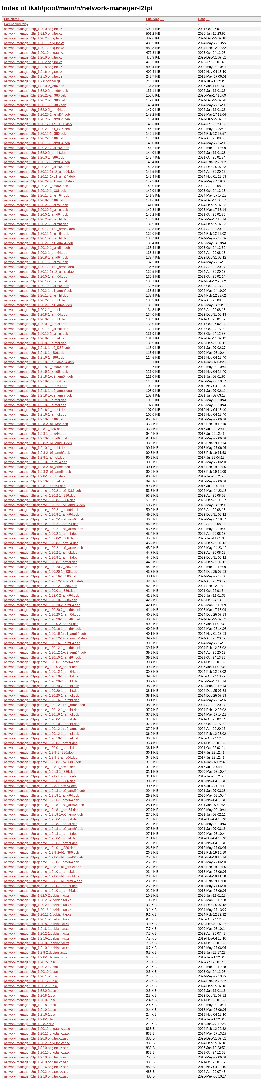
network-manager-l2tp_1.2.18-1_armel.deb (35, 405)
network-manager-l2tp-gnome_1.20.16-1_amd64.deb (42, 628)
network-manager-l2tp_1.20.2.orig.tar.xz (33, 62)
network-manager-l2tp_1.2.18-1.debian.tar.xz (36, 928)
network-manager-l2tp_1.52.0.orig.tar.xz (33, 33)
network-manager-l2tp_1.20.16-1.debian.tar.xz (37, 910)
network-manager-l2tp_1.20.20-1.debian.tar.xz (37, 905)
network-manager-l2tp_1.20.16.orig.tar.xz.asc (37, 1033)
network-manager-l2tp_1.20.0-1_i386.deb (34, 157)
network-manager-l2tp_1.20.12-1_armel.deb (36, 281)
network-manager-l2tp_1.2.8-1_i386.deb (33, 429)
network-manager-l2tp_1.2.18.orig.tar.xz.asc (36, 1076)
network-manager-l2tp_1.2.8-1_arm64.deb (35, 486)
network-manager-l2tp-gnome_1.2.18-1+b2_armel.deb (43, 814)
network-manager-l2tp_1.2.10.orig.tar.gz (33, 76)
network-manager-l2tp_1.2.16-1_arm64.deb (35, 386)
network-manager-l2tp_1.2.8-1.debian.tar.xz (36, 957)
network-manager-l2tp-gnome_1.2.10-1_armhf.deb (40, 886)
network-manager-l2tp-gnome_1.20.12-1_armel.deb (41, 733)
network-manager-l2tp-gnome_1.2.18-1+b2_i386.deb (42, 762)
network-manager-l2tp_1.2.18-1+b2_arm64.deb (38, 376)
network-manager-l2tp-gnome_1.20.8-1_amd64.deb (41, 514)
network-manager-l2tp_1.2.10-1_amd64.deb (36, 438)
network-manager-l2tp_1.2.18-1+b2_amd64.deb (39, 362)
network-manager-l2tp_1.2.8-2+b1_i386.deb (36, 424)
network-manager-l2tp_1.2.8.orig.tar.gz (32, 81)
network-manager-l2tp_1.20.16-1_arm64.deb (36, 195)
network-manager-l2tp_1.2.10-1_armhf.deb (35, 448)
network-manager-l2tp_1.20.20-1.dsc (31, 986)
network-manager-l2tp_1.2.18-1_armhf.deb (35, 400)
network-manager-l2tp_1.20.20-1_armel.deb (36, 205)
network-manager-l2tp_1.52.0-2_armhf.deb (35, 152)
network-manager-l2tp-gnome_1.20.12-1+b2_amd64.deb (45, 638)
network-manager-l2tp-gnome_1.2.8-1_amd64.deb (40, 757)
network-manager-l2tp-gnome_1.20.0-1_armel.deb (40, 748)
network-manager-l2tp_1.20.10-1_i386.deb (35, 190)
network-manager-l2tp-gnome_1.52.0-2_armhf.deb (40, 667)
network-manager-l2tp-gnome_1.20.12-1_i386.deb (40, 586)
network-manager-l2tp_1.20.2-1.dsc (30, 962)
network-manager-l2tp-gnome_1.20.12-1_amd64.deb (42, 648)
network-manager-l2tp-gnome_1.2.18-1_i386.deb (39, 771)
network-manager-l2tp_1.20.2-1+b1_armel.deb (38, 305)
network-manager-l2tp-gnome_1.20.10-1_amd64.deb (42, 657)
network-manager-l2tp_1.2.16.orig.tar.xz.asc (36, 1067)
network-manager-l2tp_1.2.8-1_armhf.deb (34, 476)
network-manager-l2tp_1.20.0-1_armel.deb (35, 324)
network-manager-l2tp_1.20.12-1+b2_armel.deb (39, 271)
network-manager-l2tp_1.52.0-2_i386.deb (34, 86)
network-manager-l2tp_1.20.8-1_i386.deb (34, 200)
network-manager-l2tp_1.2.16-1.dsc (30, 1014)
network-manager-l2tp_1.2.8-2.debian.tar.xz (36, 952)
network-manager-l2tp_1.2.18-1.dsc (30, 1005)
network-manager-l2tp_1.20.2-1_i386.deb (34, 138)
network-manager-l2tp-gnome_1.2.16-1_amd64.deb (41, 800)
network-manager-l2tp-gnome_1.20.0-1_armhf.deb (40, 743)
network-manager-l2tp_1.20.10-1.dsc (31, 971)
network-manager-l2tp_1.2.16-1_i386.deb (34, 357)
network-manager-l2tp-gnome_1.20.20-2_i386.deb (40, 567)
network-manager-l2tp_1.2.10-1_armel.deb (35, 481)
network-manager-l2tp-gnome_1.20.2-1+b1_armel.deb (43, 548)
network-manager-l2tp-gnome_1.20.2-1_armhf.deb (40, 533)
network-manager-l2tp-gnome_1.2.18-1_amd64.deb (41, 795)
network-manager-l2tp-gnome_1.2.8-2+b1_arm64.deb (43, 881)
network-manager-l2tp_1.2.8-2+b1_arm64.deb (37, 471)
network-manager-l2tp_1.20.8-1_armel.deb (35, 338)
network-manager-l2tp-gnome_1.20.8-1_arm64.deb (41, 543)
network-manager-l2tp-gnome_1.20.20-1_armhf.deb (41, 690)
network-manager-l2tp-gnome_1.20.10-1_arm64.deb (42, 676)
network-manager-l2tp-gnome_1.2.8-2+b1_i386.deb (41, 852)
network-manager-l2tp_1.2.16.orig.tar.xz (33, 72)
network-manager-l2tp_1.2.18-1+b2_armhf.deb (38, 395)
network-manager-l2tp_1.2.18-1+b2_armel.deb (38, 390)
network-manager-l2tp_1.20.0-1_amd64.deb (36, 214)
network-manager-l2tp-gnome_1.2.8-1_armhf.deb (40, 776)
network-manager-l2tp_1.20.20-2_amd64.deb (37, 114)
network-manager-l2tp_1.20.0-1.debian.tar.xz (36, 943)
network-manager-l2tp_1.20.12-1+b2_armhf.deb (39, 267)
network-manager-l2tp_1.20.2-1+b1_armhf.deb (38, 290)
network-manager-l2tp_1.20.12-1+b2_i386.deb (38, 124)
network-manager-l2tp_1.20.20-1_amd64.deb (37, 119)
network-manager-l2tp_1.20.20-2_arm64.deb (36, 148)
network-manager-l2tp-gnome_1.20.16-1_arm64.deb (42, 643)
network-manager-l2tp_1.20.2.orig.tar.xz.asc (36, 1071)
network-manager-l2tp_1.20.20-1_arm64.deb (36, 167)
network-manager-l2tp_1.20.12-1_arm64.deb (36, 233)
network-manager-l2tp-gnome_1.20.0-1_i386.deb (39, 590)
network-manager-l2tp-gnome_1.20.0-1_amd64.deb (41, 662)
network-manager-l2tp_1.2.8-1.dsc (29, 1019)
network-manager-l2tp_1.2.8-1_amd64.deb (35, 433)
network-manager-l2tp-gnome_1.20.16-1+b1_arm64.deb (45, 633)
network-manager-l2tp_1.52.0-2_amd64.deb (36, 90)
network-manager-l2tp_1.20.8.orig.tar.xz (33, 57)
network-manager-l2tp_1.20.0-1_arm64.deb (35, 276)
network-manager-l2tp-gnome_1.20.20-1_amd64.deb (42, 619)
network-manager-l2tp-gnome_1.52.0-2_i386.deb (39, 538)
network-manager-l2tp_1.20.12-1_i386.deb (35, 133)
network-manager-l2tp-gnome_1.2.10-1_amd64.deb (41, 862)
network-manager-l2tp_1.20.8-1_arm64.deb (35, 314)
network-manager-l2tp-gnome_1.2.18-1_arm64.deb (41, 810)
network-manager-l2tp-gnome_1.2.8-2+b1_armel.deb (42, 867)
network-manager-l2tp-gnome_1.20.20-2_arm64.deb (42, 605)
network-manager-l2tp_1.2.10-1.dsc (30, 1009)
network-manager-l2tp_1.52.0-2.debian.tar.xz (36, 895)
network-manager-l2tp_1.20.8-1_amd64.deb (36, 257)
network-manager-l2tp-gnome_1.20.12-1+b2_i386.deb (43, 581)
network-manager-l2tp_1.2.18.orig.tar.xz (33, 67)
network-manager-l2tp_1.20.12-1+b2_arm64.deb (39, 229)
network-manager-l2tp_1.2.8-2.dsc (29, 1024)
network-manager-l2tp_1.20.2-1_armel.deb (35, 310)
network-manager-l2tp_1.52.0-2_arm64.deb (35, 110)
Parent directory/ (16, 24)
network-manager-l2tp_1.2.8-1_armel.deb (34, 457)
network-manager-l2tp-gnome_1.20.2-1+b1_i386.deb (42, 490)
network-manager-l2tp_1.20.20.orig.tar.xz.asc (37, 1043)
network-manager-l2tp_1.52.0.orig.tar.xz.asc (36, 1048)
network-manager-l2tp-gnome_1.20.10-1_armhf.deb (41, 724)
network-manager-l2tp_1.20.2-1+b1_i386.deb (37, 129)
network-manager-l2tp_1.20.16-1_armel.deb (36, 262)
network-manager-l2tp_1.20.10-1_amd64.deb (37, 248)
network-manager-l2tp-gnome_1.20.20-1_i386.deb (40, 571)
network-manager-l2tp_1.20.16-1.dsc (31, 976)
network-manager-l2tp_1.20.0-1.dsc (30, 1000)
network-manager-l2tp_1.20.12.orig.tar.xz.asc (37, 1028)
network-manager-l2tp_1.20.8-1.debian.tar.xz (36, 924)
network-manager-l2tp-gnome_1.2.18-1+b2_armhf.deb (43, 828)
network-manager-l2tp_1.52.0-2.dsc (30, 990)
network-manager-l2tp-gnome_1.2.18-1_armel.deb (40, 824)
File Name (12, 19)
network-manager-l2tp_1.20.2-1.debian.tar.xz (36, 933)
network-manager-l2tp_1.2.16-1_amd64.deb (36, 371)
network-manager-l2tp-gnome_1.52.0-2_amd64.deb (41, 595)
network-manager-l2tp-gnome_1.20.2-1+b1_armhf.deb (43, 529)
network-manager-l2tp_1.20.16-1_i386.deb (35, 105)
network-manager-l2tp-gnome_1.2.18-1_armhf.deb (40, 833)
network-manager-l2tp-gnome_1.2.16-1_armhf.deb (40, 843)
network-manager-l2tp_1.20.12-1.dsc (31, 981)
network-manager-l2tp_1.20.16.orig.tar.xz (34, 43)
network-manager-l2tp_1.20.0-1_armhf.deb (35, 319)
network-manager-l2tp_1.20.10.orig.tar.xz (34, 52)
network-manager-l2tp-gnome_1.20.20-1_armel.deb (41, 695)
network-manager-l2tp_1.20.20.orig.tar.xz (34, 38)
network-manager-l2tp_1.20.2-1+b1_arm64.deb (38, 243)
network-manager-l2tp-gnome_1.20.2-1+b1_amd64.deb (44, 505)
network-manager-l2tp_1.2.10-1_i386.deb (34, 419)
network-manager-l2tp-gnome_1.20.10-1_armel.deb (41, 738)
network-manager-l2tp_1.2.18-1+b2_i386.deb (37, 348)
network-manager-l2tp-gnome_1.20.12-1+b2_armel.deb (44, 728)
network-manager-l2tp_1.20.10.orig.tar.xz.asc (37, 1052)
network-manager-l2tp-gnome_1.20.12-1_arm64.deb (42, 671)
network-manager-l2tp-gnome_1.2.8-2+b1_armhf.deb (42, 876)
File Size (152, 19)
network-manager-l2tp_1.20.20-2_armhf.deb (36, 219)
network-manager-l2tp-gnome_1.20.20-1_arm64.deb (42, 614)
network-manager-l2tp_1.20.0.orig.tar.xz (33, 29)
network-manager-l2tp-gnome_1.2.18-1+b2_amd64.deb (44, 790)
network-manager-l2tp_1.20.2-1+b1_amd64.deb (39, 181)
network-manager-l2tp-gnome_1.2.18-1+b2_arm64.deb (44, 805)
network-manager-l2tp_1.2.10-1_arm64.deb (35, 462)
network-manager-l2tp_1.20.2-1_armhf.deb (35, 300)
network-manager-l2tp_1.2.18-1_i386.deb (34, 352)
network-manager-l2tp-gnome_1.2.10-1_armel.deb (40, 871)
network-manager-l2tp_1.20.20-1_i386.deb (35, 100)
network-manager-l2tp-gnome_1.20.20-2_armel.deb (41, 686)
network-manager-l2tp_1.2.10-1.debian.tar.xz (36, 948)
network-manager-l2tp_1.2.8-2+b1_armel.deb (37, 467)
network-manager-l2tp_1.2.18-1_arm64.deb (35, 381)
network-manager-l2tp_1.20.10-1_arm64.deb (36, 286)
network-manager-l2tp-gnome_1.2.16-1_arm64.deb (41, 819)
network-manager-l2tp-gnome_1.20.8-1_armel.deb (40, 562)
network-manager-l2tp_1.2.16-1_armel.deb (35, 414)
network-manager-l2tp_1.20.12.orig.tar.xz (34, 48)
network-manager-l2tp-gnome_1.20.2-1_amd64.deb (41, 510)
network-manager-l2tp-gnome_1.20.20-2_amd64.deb (42, 610)
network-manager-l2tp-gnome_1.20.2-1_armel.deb (40, 552)
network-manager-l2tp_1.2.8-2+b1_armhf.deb (37, 452)
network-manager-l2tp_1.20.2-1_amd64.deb (36, 186)
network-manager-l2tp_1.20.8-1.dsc (30, 995)
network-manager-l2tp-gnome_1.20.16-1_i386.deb (40, 576)
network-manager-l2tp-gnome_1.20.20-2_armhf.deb (41, 681)
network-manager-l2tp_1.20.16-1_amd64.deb (37, 143)
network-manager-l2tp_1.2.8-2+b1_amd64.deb (38, 443)
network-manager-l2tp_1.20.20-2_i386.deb (35, 95)
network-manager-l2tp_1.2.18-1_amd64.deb (36, 367)
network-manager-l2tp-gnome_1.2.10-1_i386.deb (39, 848)
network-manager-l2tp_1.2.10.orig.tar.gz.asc (36, 1057)
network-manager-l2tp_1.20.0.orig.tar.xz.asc (36, 1062)
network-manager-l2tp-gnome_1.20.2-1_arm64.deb (41, 524)
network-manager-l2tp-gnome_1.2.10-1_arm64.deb (41, 890)
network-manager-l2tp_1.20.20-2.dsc (31, 967)
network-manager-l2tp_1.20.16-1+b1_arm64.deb (39, 176)
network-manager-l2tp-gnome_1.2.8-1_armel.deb (40, 767)
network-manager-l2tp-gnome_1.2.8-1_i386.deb (39, 752)
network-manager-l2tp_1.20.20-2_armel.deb (36, 210)
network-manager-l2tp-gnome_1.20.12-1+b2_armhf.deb (44, 705)
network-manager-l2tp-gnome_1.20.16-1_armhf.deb (41, 700)
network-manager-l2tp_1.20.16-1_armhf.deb (36, 238)
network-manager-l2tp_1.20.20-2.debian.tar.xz (37, 900)
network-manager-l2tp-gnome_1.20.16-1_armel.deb (41, 714)
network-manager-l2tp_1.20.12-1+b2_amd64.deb (39, 171)
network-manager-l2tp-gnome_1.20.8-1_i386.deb (39, 500)
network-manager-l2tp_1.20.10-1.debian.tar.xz (37, 919)
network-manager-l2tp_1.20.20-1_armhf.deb (36, 224)
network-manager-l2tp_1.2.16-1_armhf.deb (35, 410)
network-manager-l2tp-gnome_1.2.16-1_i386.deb (39, 781)
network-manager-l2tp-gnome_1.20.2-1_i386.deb (39, 495)
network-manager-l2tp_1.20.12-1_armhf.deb (36, 295)
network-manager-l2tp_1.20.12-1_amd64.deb (37, 162)
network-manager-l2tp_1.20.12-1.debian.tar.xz (37, 914)
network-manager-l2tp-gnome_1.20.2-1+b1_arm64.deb (44, 519)
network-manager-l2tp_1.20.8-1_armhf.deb (35, 343)
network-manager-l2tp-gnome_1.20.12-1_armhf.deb (41, 710)
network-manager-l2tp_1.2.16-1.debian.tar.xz (36, 938)
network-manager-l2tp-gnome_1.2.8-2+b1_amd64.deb (43, 857)
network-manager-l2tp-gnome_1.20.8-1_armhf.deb (40, 557)
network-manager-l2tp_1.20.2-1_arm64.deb (35, 252)
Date (201, 19)
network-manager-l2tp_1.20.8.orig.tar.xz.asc (36, 1038)
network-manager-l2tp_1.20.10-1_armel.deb (36, 333)
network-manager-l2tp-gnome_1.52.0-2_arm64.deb (41, 624)
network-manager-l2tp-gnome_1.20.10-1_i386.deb (40, 600)
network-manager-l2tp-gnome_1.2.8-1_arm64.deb (40, 786)
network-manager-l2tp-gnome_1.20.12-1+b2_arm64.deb (45, 652)
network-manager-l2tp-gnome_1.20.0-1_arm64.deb (41, 719)
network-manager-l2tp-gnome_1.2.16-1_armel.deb (40, 838)
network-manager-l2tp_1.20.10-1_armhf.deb (36, 329)
